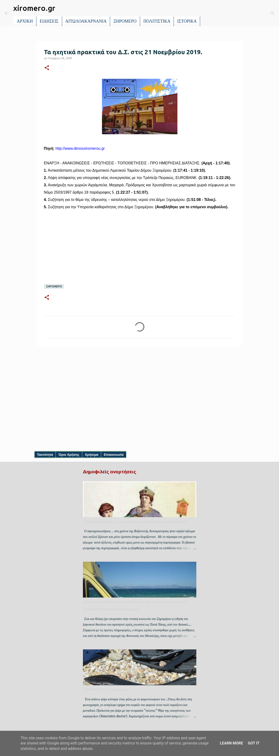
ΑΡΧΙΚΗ (25, 21)
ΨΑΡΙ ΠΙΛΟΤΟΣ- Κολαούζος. (105, 690)
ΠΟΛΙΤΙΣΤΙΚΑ (157, 21)
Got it (253, 743)
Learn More (231, 743)
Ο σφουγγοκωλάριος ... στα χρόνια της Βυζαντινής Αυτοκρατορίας (135, 521)
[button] (47, 68)
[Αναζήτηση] (207, 13)
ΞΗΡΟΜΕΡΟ (125, 21)
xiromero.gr (34, 8)
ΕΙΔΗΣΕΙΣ (49, 21)
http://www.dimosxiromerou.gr (80, 148)
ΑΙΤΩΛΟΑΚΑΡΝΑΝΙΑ (86, 21)
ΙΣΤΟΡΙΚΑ (187, 21)
